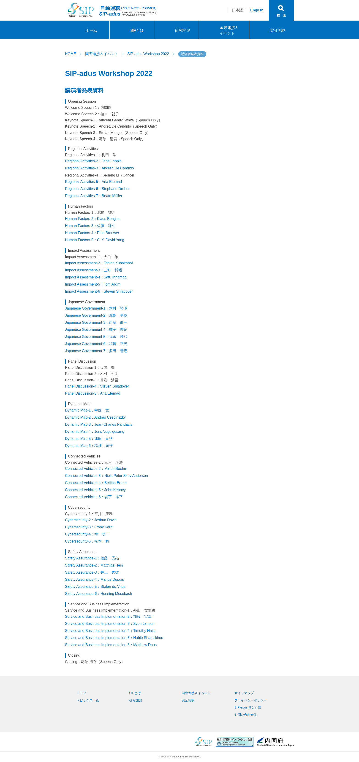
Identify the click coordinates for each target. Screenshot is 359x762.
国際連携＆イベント (229, 30)
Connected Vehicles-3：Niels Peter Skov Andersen (106, 476)
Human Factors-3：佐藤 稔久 (90, 226)
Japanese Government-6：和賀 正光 (96, 344)
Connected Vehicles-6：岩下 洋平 (94, 497)
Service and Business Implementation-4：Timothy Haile (110, 631)
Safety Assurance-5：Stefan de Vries (95, 586)
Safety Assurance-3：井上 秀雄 (92, 572)
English (257, 10)
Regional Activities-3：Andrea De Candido (99, 168)
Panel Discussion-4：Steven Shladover (97, 386)
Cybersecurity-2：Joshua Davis (90, 520)
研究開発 (182, 30)
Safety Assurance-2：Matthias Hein (94, 565)
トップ (81, 693)
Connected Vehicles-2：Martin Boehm (96, 469)
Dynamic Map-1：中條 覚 (87, 410)
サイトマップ (244, 693)
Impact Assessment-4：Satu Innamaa (96, 277)
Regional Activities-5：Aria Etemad (93, 182)
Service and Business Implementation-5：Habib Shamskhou (114, 638)
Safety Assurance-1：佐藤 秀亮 (92, 558)
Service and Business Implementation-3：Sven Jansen (109, 624)
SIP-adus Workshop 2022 (148, 54)
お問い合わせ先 (245, 715)
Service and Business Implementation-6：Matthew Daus (111, 645)
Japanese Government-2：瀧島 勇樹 (96, 315)
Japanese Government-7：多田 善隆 (96, 351)
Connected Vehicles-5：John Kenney (95, 490)
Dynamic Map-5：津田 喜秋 (89, 439)
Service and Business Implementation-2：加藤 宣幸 (108, 616)
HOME (70, 54)
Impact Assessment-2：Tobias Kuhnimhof (99, 263)
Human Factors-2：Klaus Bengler (92, 219)
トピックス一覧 (87, 700)
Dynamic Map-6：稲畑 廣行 (89, 446)
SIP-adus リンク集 (247, 707)
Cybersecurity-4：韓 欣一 (87, 534)
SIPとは (137, 30)
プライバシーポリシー (250, 700)
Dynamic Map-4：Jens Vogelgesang (94, 431)
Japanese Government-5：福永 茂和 (96, 337)
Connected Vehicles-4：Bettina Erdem (96, 483)
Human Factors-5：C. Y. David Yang (94, 240)
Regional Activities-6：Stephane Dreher (97, 189)
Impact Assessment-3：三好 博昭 (93, 270)
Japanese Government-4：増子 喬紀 (96, 330)
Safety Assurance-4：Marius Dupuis (94, 579)
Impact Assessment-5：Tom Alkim (92, 284)
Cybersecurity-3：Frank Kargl (89, 527)
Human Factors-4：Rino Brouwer (92, 233)
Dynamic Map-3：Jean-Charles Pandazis (98, 424)
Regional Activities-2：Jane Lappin (93, 161)
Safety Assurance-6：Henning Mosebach (98, 594)
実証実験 (277, 30)
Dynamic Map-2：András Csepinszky (95, 417)
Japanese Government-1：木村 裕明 (96, 308)
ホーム (91, 30)
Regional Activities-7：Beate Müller (93, 196)
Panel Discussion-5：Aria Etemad (92, 393)
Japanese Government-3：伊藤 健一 (96, 322)
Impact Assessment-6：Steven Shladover (99, 291)
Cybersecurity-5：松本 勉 (87, 541)
